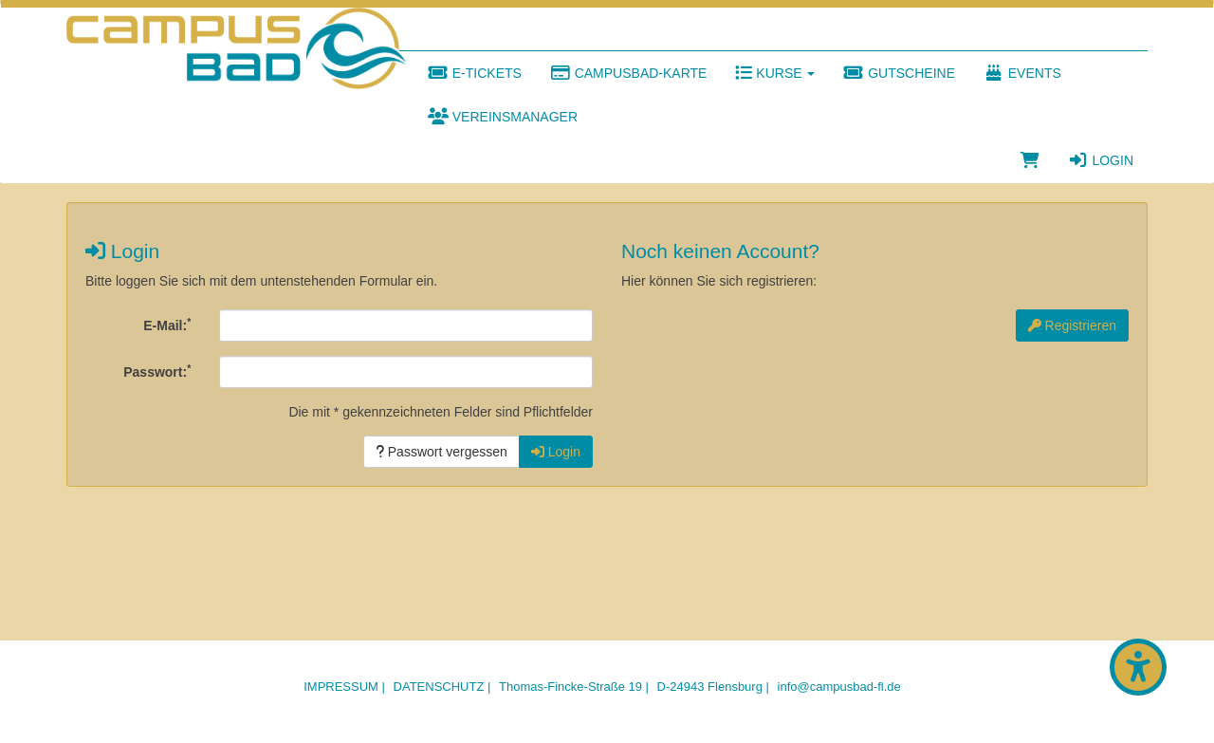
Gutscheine (899, 73)
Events (1022, 73)
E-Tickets (475, 73)
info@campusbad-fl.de (839, 686)
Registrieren (1072, 325)
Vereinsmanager (503, 116)
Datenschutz (439, 686)
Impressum (341, 686)
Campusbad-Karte (629, 73)
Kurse (775, 73)
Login (1100, 160)
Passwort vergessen (441, 451)
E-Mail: (167, 324)
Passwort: (157, 371)
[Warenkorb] (1030, 160)
